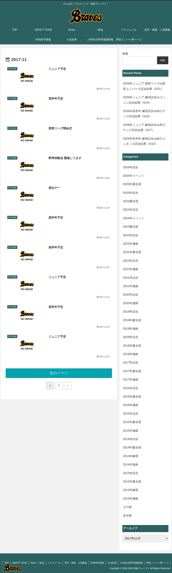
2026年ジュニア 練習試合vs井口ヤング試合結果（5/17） (144, 127)
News (33, 562)
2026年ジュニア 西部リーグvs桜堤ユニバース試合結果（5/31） (144, 86)
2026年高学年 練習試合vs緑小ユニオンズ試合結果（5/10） (144, 141)
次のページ (59, 373)
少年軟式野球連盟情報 (131, 562)
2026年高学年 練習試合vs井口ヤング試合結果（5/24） (144, 113)
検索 (125, 53)
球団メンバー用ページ (157, 562)
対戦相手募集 (97, 562)
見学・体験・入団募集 (75, 562)
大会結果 (112, 562)
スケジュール (54, 562)
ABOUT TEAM (19, 562)
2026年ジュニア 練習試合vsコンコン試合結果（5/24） (144, 100)
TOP (6, 562)
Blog (41, 562)
